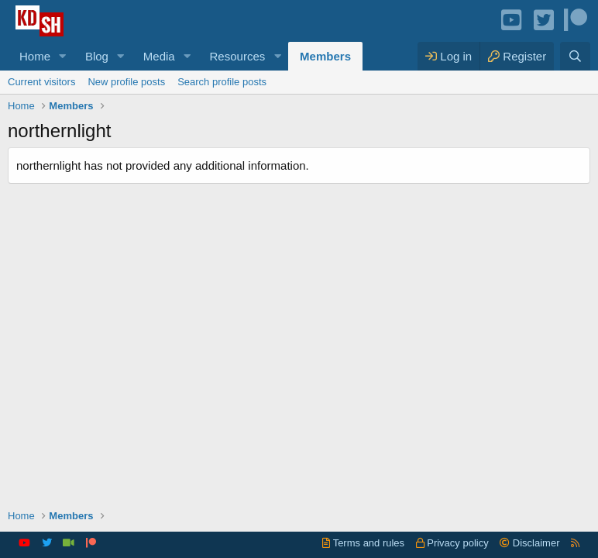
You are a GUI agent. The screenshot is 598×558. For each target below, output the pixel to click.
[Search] (575, 56)
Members (325, 56)
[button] (63, 56)
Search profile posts (221, 82)
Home (34, 56)
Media (159, 56)
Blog (96, 56)
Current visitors (41, 82)
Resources (238, 56)
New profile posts (126, 82)
